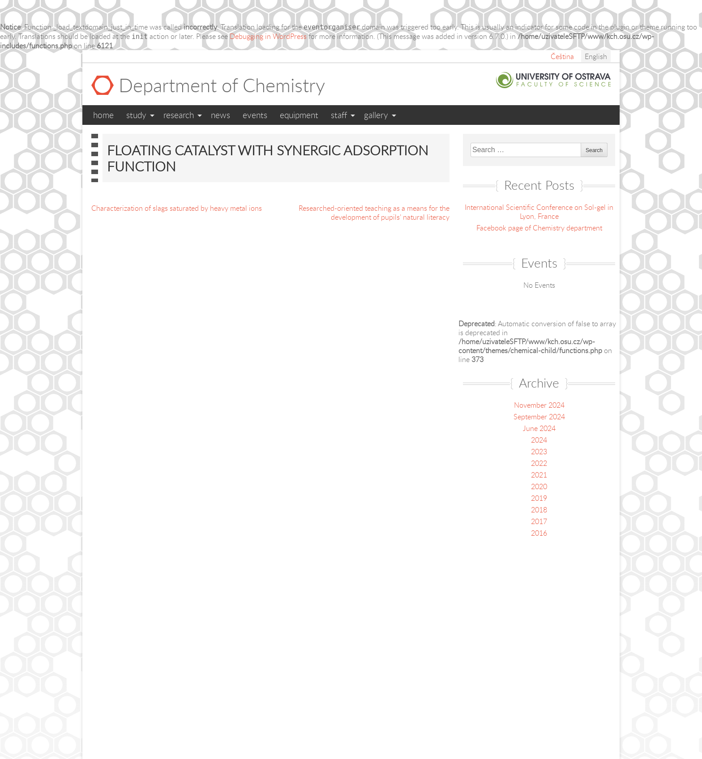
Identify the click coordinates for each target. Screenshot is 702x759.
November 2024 (539, 405)
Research (178, 114)
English (596, 56)
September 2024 (539, 417)
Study (136, 114)
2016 (539, 533)
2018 (539, 510)
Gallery (376, 114)
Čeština (562, 56)
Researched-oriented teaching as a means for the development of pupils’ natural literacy (374, 212)
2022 (539, 463)
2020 (539, 486)
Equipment (299, 114)
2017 (539, 521)
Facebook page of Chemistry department (539, 228)
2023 (539, 451)
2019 (539, 498)
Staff (339, 114)
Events (255, 114)
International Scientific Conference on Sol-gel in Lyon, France (539, 211)
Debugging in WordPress (268, 36)
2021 (539, 475)
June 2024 (539, 428)
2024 (539, 440)
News (220, 114)
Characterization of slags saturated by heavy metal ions (176, 208)
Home (103, 114)
